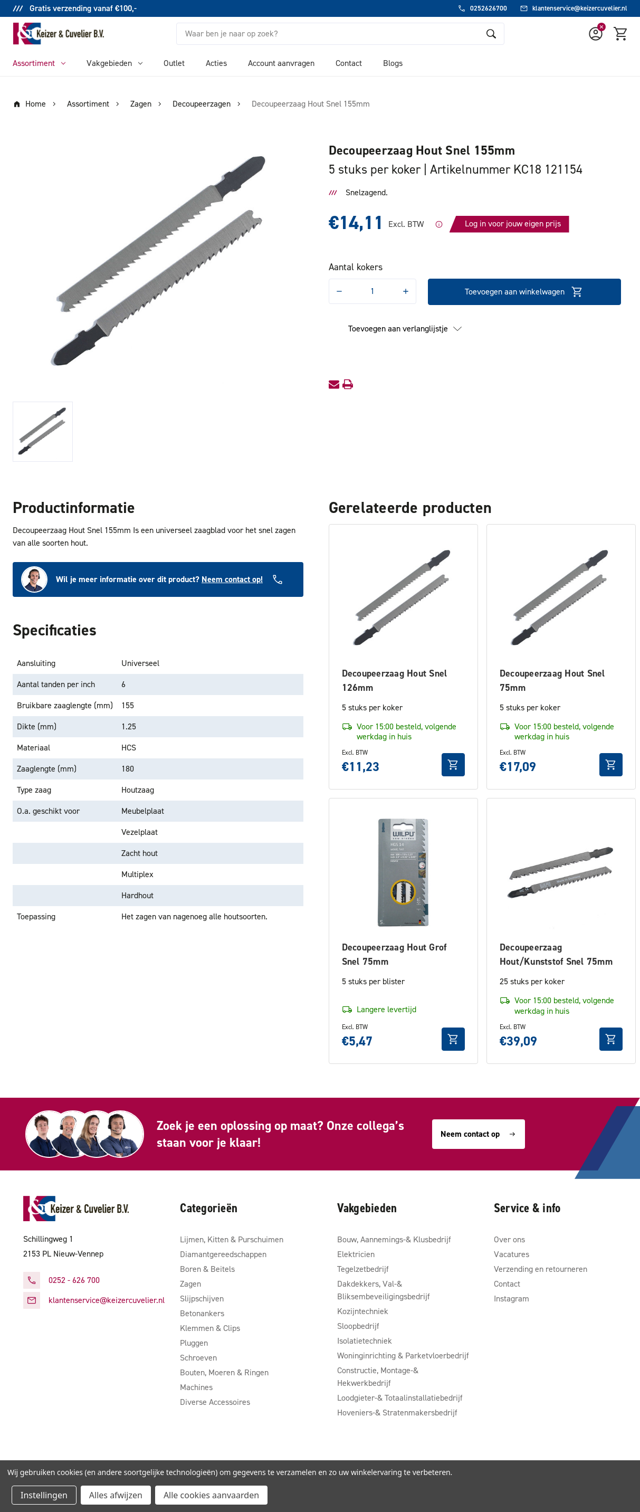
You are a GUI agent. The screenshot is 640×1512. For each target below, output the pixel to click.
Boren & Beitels (207, 1269)
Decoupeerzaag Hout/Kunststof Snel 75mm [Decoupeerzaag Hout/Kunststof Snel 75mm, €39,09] (556, 954)
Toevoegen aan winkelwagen (524, 292)
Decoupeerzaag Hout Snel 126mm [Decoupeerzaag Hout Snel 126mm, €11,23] (394, 680)
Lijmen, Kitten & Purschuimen (231, 1239)
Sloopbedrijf (358, 1326)
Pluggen (194, 1342)
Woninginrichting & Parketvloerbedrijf (403, 1355)
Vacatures (511, 1254)
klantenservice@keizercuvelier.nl (107, 1300)
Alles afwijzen (115, 1495)
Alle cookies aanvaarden (211, 1495)
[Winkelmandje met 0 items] (621, 33)
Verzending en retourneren (540, 1269)
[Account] (595, 33)
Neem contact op (479, 1133)
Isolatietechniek (364, 1340)
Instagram (511, 1298)
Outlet (174, 63)
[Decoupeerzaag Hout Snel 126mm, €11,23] (403, 599)
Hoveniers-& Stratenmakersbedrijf (397, 1412)
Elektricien (356, 1254)
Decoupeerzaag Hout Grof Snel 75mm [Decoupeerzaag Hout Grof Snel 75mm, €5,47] (394, 954)
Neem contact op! (232, 579)
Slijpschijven (202, 1298)
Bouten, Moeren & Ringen (224, 1372)
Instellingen (44, 1495)
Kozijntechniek (362, 1311)
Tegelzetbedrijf (363, 1269)
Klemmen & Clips (210, 1328)
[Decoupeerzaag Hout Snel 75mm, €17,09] (561, 599)
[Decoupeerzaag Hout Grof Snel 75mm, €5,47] (403, 873)
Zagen (190, 1283)
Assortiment (39, 63)
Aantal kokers (356, 267)
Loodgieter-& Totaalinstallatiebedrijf (400, 1397)
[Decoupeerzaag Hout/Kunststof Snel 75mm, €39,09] (561, 873)
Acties (216, 63)
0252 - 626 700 (74, 1280)
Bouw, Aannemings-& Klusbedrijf (394, 1239)
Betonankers (202, 1313)
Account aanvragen (281, 63)
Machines (196, 1387)
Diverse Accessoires (215, 1402)
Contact (349, 63)
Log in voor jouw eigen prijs (513, 223)
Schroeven (198, 1357)
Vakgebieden (114, 63)
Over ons (509, 1239)
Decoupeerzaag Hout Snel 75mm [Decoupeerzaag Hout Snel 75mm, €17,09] (552, 680)
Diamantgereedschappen (223, 1254)
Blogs (393, 63)
